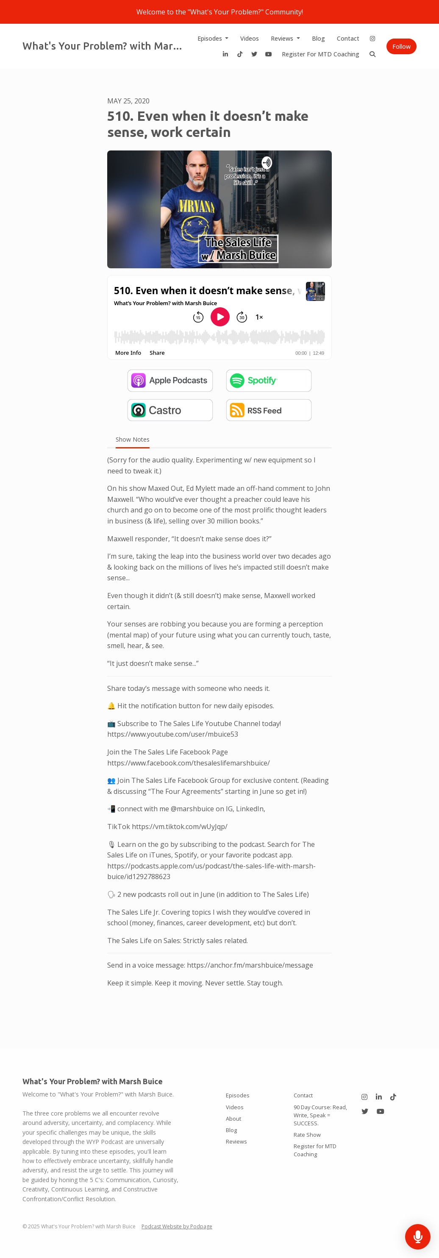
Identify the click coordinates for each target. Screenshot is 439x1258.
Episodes (210, 38)
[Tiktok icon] (393, 1097)
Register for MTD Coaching (320, 54)
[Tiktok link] (240, 54)
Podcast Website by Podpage (177, 1226)
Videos (249, 38)
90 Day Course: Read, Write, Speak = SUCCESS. (320, 1115)
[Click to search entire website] (372, 54)
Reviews (283, 38)
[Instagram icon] (364, 1097)
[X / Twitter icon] (364, 1111)
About (233, 1118)
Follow (401, 46)
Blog (318, 38)
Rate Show (307, 1134)
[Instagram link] (372, 38)
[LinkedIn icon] (379, 1097)
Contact (348, 38)
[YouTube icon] (380, 1111)
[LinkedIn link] (225, 54)
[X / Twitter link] (254, 54)
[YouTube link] (268, 54)
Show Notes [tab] (133, 439)
